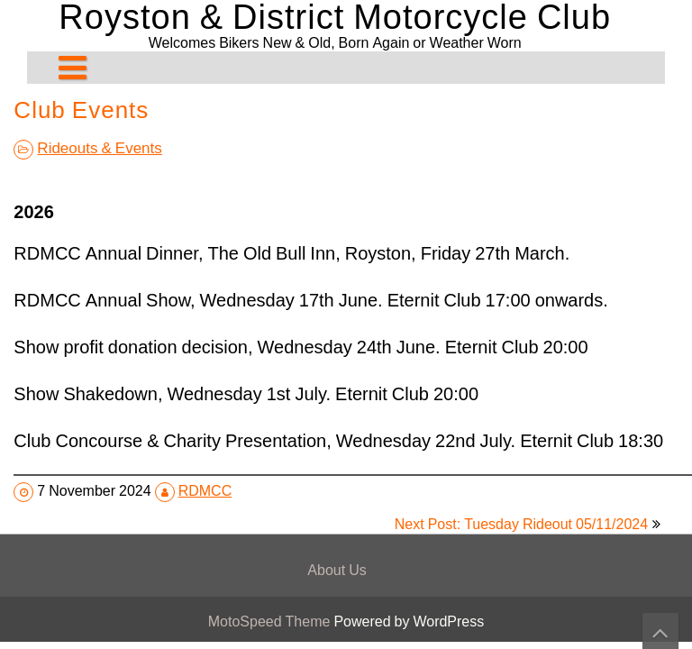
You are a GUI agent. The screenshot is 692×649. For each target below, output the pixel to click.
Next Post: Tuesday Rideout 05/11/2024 (521, 524)
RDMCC (205, 490)
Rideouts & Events (99, 148)
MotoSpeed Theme (271, 621)
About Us (336, 570)
